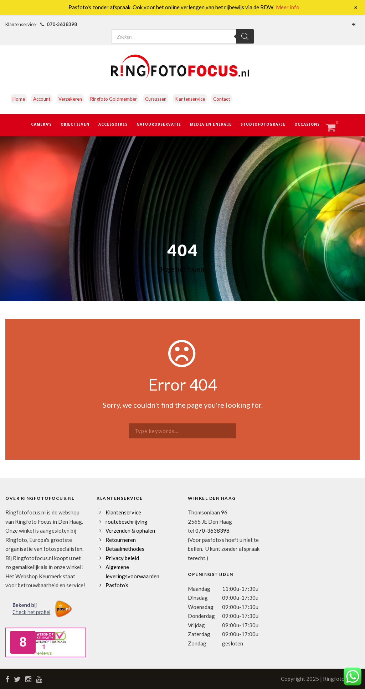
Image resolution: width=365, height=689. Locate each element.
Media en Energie (211, 124)
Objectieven (75, 124)
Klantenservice (190, 99)
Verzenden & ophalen (130, 530)
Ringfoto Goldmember (113, 99)
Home (18, 99)
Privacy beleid (122, 558)
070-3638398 (62, 24)
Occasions (307, 124)
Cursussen (155, 99)
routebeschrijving (127, 521)
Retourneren (121, 540)
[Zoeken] (245, 36)
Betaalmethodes (125, 548)
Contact (221, 99)
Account (41, 99)
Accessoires (113, 124)
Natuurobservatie (159, 124)
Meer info (287, 7)
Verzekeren (70, 99)
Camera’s (41, 124)
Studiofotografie (263, 124)
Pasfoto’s (117, 585)
